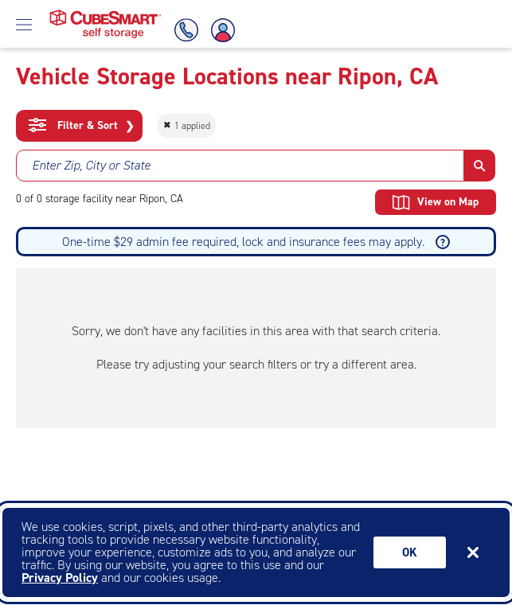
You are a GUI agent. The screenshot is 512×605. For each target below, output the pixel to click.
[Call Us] (184, 30)
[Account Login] (224, 30)
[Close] (473, 552)
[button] (479, 166)
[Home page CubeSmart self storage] (105, 13)
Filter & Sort (82, 126)
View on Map (436, 202)
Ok (409, 552)
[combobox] (240, 166)
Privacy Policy (59, 577)
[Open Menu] (24, 24)
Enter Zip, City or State (91, 165)
